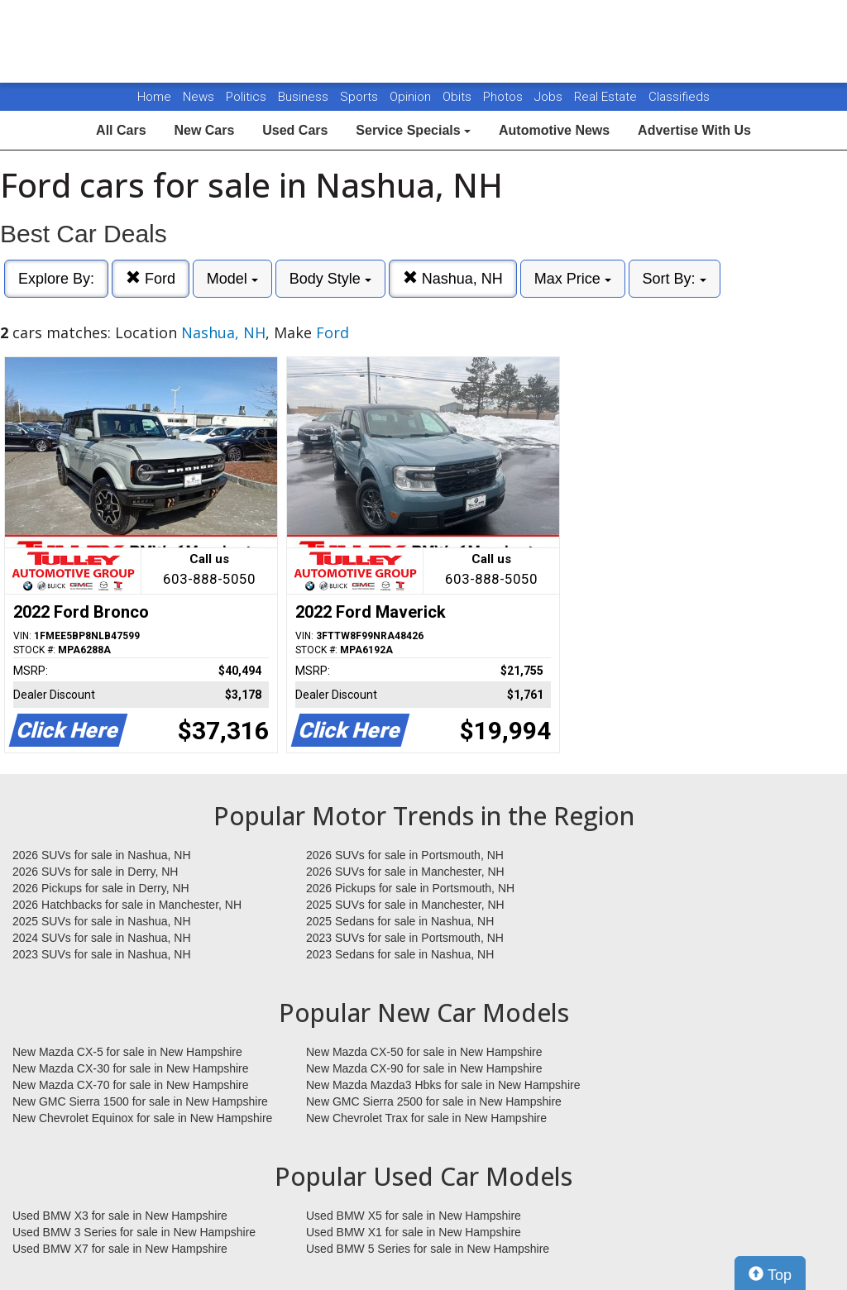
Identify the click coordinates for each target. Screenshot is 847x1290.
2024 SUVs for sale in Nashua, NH (101, 937)
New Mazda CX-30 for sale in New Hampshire (130, 1068)
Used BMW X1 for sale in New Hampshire (413, 1232)
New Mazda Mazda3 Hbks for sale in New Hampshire (443, 1085)
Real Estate (607, 96)
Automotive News (554, 130)
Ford (150, 278)
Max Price (572, 278)
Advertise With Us (694, 130)
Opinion (412, 96)
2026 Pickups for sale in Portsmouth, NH (410, 888)
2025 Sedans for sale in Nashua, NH (400, 921)
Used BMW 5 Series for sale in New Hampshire (427, 1248)
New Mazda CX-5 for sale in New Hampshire (127, 1051)
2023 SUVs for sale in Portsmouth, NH (405, 937)
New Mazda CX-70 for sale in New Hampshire (130, 1085)
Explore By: (56, 278)
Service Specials (413, 130)
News (198, 96)
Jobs (550, 96)
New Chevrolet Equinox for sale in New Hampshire (142, 1118)
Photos (504, 96)
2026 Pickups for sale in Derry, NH (100, 888)
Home (154, 96)
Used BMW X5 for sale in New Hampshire (413, 1215)
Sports (360, 96)
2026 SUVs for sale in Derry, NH (95, 871)
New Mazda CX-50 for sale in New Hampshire (424, 1051)
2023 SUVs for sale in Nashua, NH (101, 954)
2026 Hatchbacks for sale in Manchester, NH (127, 904)
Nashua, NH (453, 278)
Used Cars (295, 130)
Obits (459, 96)
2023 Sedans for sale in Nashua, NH (400, 954)
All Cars (121, 130)
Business (305, 96)
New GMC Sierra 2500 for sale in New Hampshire (434, 1101)
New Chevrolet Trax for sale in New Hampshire (426, 1118)
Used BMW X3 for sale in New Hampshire (119, 1215)
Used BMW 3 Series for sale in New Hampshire (134, 1232)
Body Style (330, 278)
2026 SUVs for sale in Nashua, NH (101, 855)
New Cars (204, 130)
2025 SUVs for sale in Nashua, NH (101, 921)
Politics (246, 96)
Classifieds (679, 96)
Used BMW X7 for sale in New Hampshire (119, 1248)
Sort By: (674, 278)
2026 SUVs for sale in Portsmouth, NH (405, 855)
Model (232, 278)
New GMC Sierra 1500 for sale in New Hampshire (140, 1101)
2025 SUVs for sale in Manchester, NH (405, 904)
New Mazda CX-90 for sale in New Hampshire (424, 1068)
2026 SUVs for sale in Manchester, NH (405, 871)
